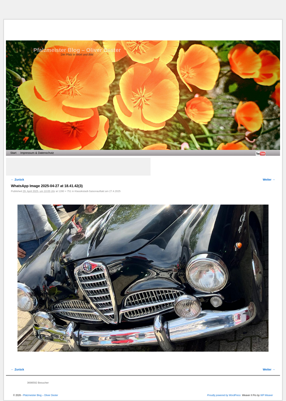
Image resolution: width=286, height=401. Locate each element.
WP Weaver (266, 395)
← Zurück (17, 179)
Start (13, 152)
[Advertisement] (143, 10)
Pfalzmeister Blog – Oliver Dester (77, 50)
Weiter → (269, 179)
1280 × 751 (65, 191)
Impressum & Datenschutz (37, 152)
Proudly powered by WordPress (224, 395)
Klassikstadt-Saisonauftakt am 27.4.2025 (98, 191)
